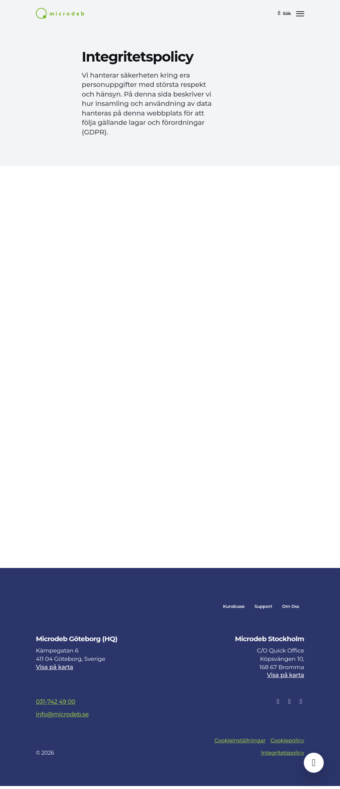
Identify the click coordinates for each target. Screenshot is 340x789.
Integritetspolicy (282, 756)
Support (263, 609)
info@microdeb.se (62, 717)
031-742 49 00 (55, 704)
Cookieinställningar (240, 743)
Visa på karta (54, 669)
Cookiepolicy (287, 743)
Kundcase (234, 609)
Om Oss (290, 609)
